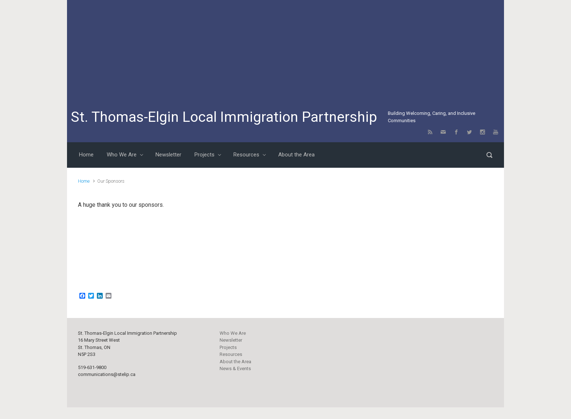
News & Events (235, 368)
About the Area (235, 361)
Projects (228, 347)
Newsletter (231, 340)
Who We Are (233, 333)
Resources (231, 354)
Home (84, 181)
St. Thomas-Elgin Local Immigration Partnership (224, 117)
